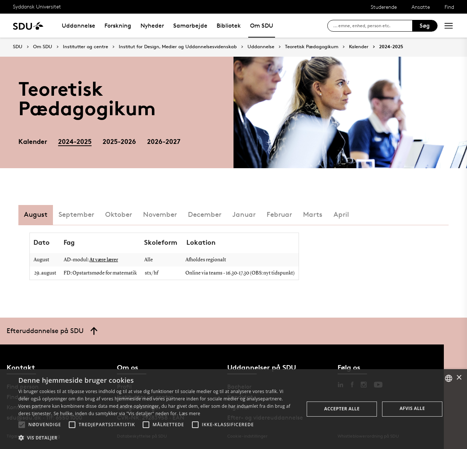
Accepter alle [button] (342, 409)
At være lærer (103, 259)
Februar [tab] (279, 214)
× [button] (458, 378)
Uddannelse (78, 25)
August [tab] (35, 214)
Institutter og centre (85, 46)
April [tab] (341, 214)
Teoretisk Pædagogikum (311, 46)
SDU (17, 46)
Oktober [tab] (118, 214)
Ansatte (420, 7)
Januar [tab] (244, 214)
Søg (425, 25)
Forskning (117, 25)
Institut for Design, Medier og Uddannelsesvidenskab (178, 46)
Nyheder (152, 25)
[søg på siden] (372, 25)
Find (449, 7)
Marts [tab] (312, 214)
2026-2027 (164, 141)
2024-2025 (391, 46)
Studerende (384, 7)
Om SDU (261, 25)
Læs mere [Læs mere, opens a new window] (189, 413)
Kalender (358, 46)
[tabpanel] (233, 271)
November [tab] (160, 214)
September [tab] (76, 214)
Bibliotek (229, 25)
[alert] (233, 409)
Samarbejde (190, 25)
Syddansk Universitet (37, 6)
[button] (21, 424)
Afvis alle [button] (412, 408)
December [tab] (204, 214)
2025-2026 (119, 141)
